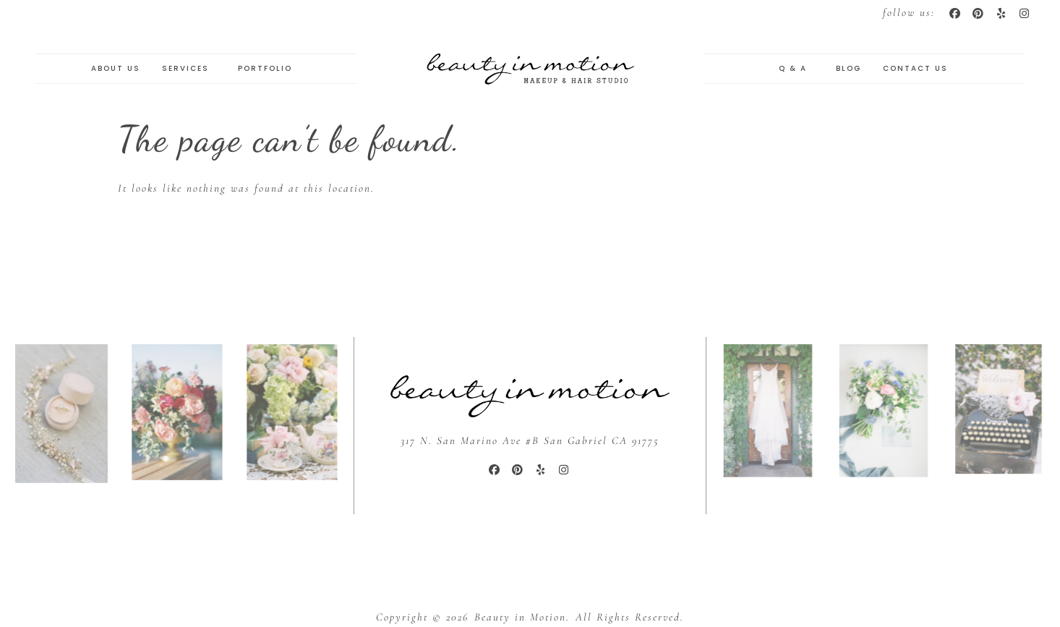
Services (189, 68)
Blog (848, 68)
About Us (115, 68)
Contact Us (915, 68)
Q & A (796, 68)
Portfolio (268, 68)
